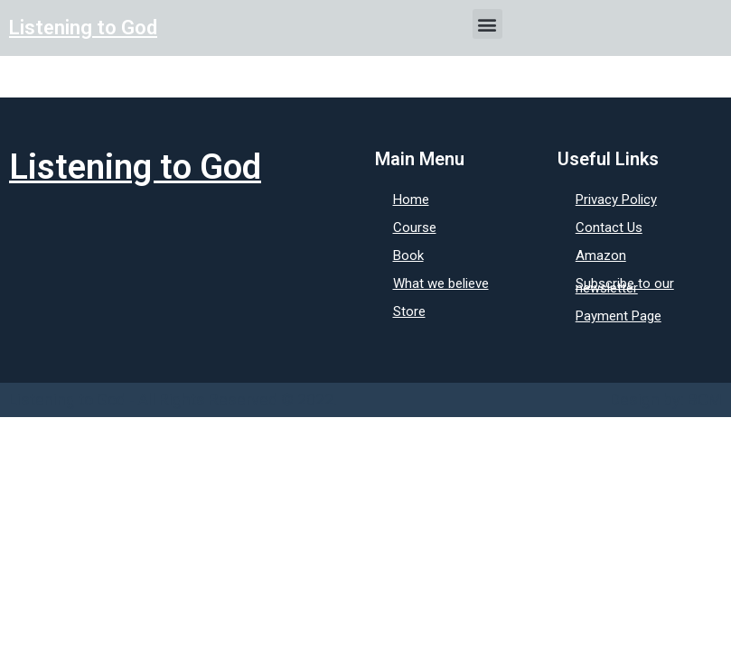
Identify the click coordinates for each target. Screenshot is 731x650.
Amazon (601, 255)
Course (414, 227)
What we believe (441, 283)
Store (409, 311)
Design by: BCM (666, 399)
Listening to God (83, 27)
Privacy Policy (616, 199)
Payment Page (618, 316)
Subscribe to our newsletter (625, 285)
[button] (487, 24)
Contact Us (609, 227)
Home (411, 199)
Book (408, 255)
